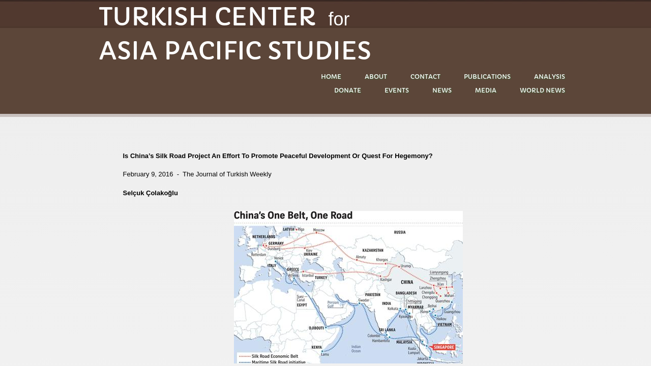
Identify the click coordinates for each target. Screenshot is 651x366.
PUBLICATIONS (487, 76)
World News (542, 90)
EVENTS (396, 90)
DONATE (347, 90)
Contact (425, 76)
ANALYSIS (549, 76)
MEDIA (485, 90)
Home (331, 76)
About (376, 76)
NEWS (442, 90)
